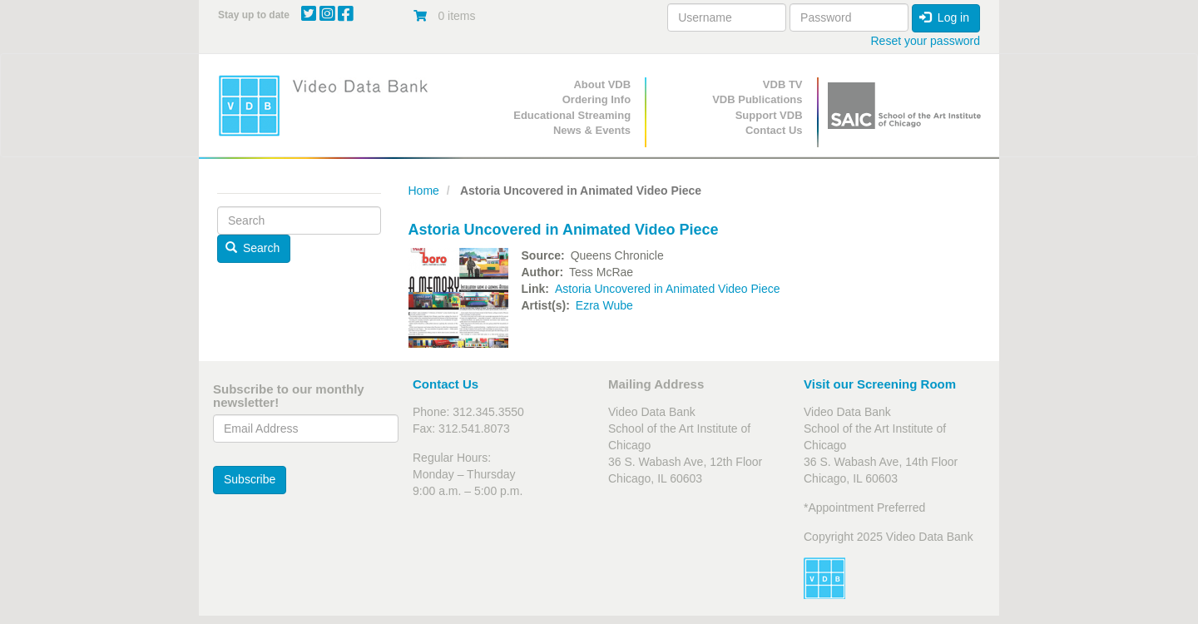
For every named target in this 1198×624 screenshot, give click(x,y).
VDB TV (783, 84)
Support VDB (769, 115)
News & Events (592, 130)
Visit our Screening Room (880, 384)
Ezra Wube (604, 305)
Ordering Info (596, 99)
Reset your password (925, 40)
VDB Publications (757, 99)
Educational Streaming (572, 115)
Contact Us (774, 130)
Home (423, 190)
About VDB (602, 84)
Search (252, 248)
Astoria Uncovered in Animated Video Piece (667, 288)
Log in (944, 17)
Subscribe (249, 479)
